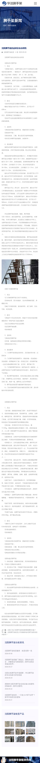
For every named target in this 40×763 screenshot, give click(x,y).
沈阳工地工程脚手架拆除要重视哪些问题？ (22, 630)
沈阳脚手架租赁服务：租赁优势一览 (18, 651)
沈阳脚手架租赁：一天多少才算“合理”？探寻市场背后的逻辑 (20, 696)
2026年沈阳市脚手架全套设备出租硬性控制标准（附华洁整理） (19, 685)
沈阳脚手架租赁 (8, 52)
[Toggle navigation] (35, 3)
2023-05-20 (21, 52)
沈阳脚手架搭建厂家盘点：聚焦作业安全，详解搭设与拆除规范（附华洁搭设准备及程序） (19, 662)
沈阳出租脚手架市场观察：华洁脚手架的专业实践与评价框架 (19, 674)
